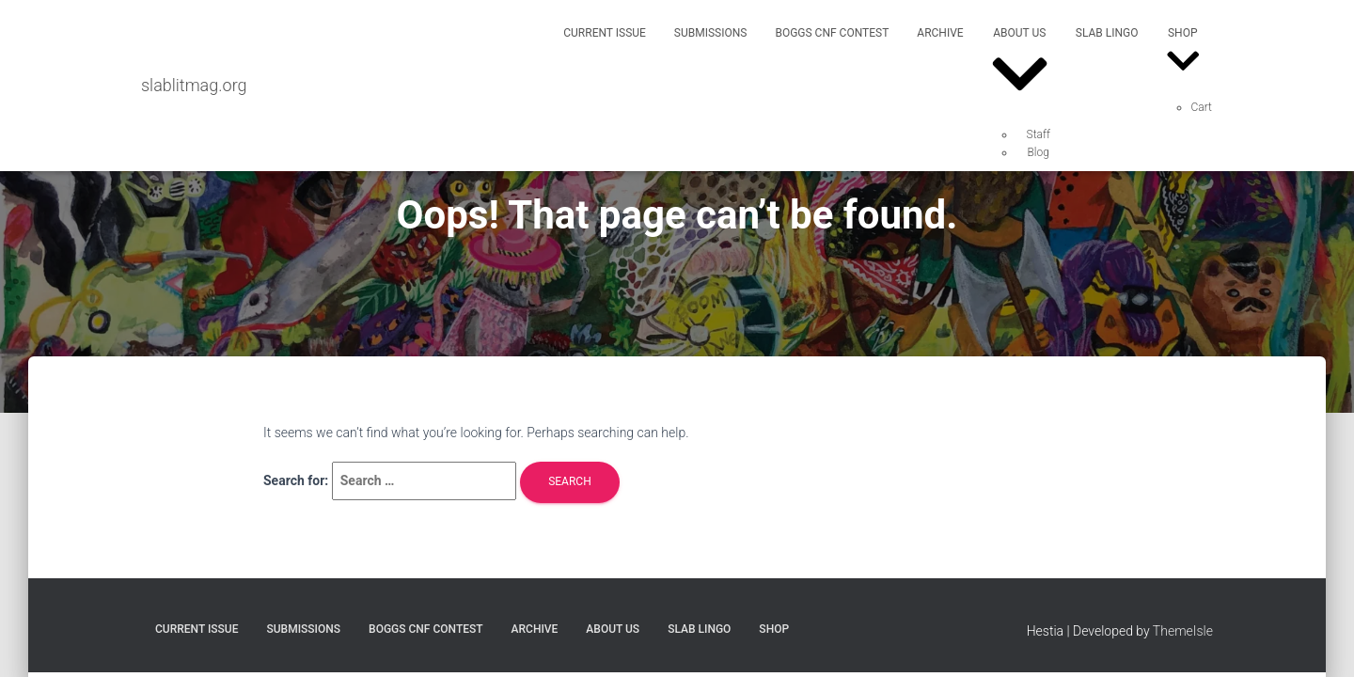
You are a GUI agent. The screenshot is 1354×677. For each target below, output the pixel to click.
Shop (1183, 54)
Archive (940, 32)
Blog (1038, 152)
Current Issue (604, 32)
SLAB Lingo (1107, 32)
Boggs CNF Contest (832, 32)
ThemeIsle (1183, 630)
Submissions (711, 32)
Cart (1201, 107)
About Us (1019, 67)
